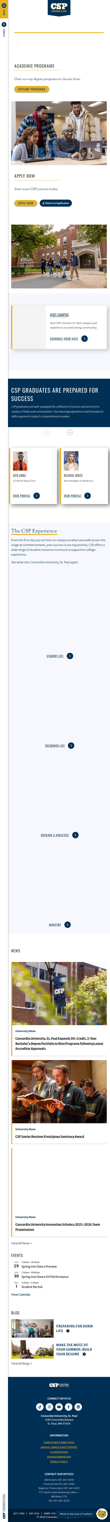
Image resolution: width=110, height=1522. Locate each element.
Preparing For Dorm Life (74, 1328)
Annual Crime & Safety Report (59, 1447)
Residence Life (59, 740)
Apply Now (25, 203)
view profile (26, 496)
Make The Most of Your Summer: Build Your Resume (74, 1349)
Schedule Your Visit (68, 338)
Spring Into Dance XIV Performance (45, 1277)
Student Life (60, 650)
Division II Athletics (60, 829)
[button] (4, 29)
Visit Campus (59, 314)
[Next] (70, 432)
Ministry (60, 919)
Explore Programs (31, 89)
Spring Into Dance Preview (39, 1266)
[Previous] (46, 432)
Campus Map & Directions (59, 1442)
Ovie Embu (19, 475)
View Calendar (21, 1294)
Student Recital (31, 1287)
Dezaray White (73, 475)
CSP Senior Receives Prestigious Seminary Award (49, 1136)
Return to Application (56, 203)
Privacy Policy (59, 1461)
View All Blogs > (21, 1363)
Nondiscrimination (59, 1456)
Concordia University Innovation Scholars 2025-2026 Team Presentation (57, 1227)
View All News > (21, 1243)
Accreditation (59, 1452)
